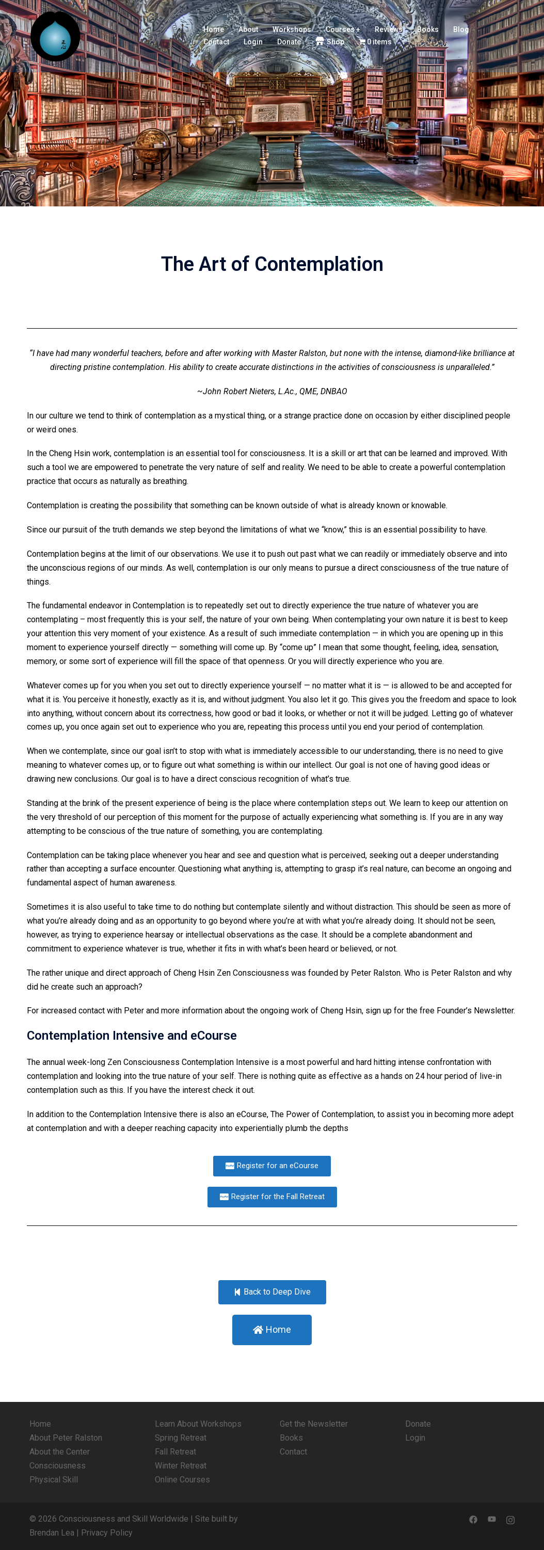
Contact (216, 42)
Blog (461, 29)
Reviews (389, 29)
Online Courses (182, 1479)
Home (213, 29)
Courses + (343, 29)
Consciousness (57, 1466)
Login (253, 42)
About (248, 29)
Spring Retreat (180, 1438)
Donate (289, 42)
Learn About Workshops (198, 1424)
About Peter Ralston (65, 1438)
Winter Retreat (180, 1466)
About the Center (59, 1452)
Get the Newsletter (314, 1424)
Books (428, 29)
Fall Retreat (175, 1452)
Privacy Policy (107, 1533)
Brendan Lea (51, 1533)
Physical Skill (53, 1479)
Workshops (292, 29)
